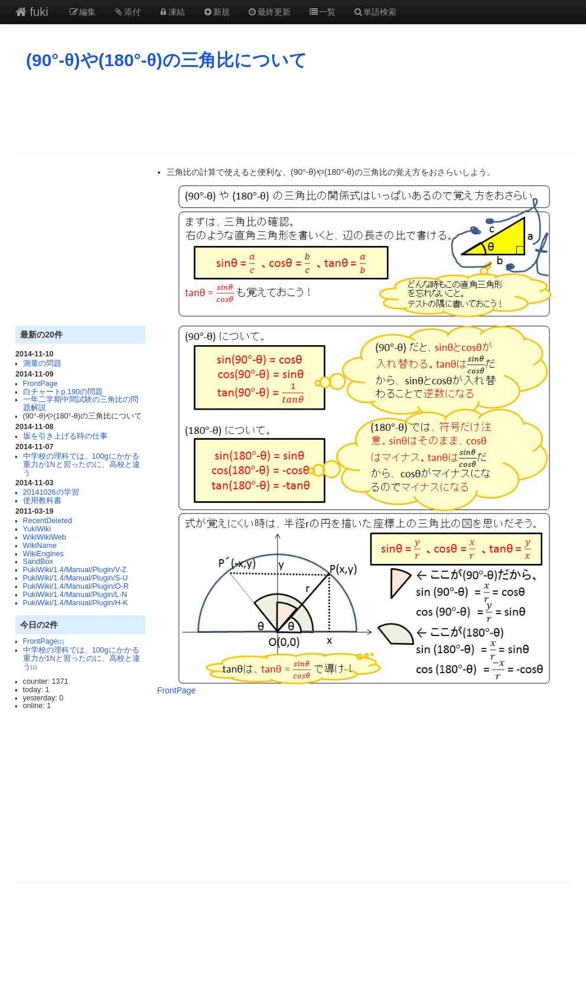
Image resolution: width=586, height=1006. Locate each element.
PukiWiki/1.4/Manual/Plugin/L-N (75, 594)
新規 (216, 12)
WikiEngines (43, 554)
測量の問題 (42, 363)
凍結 (171, 12)
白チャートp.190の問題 (63, 392)
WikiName (40, 545)
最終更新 (269, 12)
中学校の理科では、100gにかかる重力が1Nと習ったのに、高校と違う (81, 464)
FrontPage (40, 383)
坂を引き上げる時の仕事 (65, 436)
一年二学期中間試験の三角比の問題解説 (80, 403)
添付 (127, 12)
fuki (31, 11)
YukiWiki (37, 529)
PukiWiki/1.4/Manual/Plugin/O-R (76, 586)
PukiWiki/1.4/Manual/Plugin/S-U (75, 578)
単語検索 (375, 12)
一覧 (322, 12)
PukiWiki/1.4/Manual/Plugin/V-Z (75, 570)
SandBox (38, 561)
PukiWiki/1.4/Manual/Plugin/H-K (75, 603)
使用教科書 (42, 500)
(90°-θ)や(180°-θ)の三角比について (166, 60)
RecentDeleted (47, 521)
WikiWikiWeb (44, 537)
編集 (82, 12)
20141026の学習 (51, 492)
